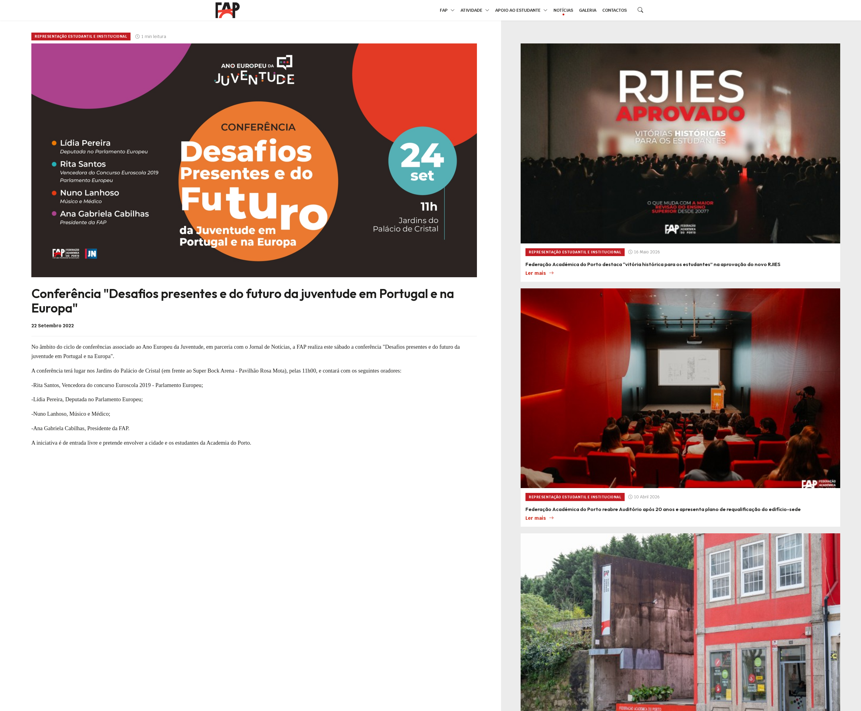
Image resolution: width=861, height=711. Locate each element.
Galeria (587, 10)
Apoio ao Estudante (521, 10)
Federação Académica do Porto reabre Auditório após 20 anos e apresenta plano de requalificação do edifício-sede (663, 509)
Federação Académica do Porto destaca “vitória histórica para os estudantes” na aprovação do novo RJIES (653, 264)
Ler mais (539, 273)
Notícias (563, 10)
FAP (447, 10)
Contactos (614, 10)
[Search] (640, 10)
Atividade (475, 10)
